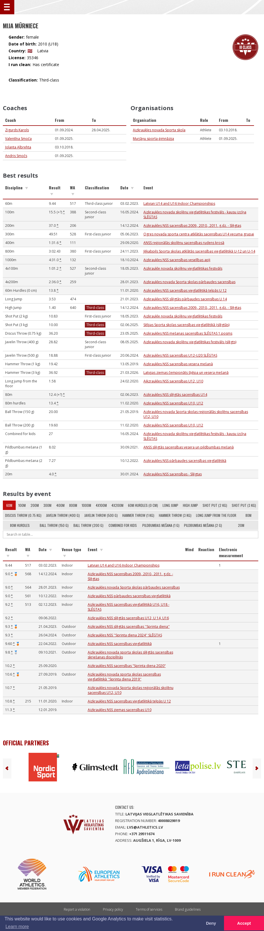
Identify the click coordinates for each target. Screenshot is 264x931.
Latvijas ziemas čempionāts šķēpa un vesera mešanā (186, 372)
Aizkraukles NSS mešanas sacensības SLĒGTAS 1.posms (187, 333)
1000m (86, 505)
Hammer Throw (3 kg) (175, 515)
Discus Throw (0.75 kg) (23, 515)
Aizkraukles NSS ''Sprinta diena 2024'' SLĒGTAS (125, 635)
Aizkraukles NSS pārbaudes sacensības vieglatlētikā (184, 460)
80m (248, 515)
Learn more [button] (17, 926)
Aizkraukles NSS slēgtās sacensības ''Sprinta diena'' (129, 626)
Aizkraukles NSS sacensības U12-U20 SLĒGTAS (180, 355)
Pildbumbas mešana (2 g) (203, 525)
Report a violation (77, 909)
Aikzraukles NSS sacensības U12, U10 (173, 381)
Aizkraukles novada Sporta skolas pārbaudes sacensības (189, 281)
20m (241, 525)
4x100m (101, 505)
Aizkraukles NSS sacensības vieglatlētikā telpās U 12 (185, 290)
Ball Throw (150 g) (54, 525)
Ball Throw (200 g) (88, 525)
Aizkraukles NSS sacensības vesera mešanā (178, 364)
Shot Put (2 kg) (215, 505)
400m (60, 505)
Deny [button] (211, 923)
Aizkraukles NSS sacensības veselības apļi (176, 259)
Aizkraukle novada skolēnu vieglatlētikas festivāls (182, 268)
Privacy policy (113, 909)
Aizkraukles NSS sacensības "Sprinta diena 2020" (127, 665)
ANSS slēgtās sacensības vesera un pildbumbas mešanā (188, 447)
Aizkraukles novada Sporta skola (159, 130)
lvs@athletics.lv (145, 827)
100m (22, 505)
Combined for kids (123, 525)
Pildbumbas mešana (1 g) (160, 525)
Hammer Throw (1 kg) (138, 515)
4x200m (117, 505)
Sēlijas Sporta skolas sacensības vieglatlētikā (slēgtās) (186, 324)
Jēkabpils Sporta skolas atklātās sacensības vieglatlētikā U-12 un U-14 (199, 251)
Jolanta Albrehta (18, 147)
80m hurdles (20, 525)
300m (47, 505)
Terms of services (149, 909)
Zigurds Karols (17, 130)
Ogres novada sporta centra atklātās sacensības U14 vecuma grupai (198, 234)
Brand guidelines (188, 909)
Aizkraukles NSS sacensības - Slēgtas (172, 474)
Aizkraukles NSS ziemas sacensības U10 (119, 709)
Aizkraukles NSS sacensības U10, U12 (173, 403)
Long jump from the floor (216, 515)
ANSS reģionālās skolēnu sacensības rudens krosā (183, 242)
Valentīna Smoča (18, 138)
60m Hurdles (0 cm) (143, 505)
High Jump (190, 505)
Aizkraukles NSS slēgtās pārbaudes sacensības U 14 (185, 299)
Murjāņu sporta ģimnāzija (153, 138)
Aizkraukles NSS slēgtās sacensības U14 (175, 394)
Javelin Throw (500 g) (101, 515)
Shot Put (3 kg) (244, 505)
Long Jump (170, 505)
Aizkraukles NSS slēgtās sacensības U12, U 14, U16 (128, 618)
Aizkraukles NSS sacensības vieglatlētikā (120, 643)
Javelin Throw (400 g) (63, 515)
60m (9, 505)
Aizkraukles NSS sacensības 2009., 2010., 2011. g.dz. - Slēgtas (192, 225)
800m (73, 505)
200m (35, 505)
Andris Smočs (16, 155)
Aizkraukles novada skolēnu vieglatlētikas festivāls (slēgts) (189, 342)
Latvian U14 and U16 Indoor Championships (179, 203)
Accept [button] (244, 923)
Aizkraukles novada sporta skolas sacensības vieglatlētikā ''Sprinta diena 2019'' (124, 677)
